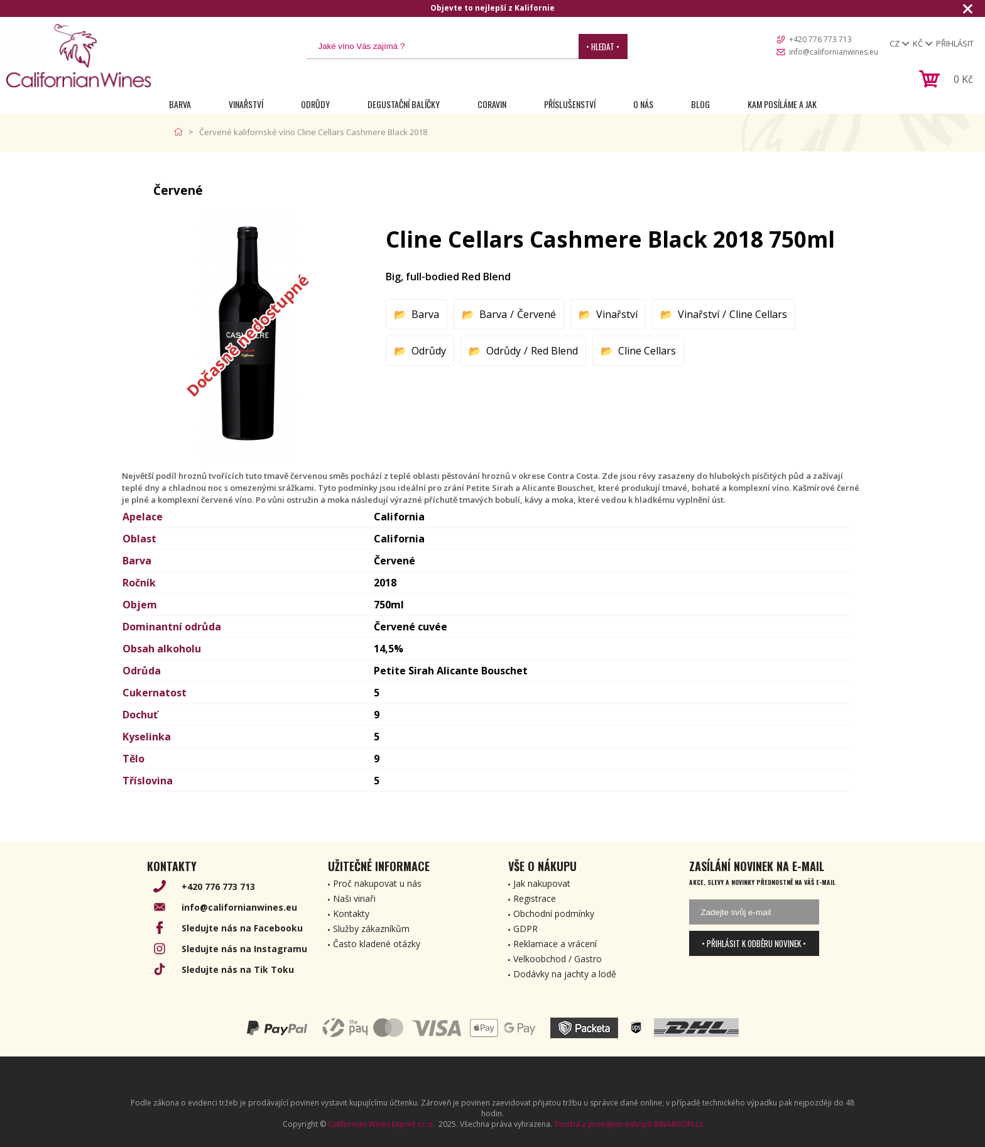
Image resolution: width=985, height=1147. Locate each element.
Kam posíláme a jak (782, 104)
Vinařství (246, 104)
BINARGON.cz (678, 1124)
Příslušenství (570, 104)
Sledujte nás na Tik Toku (238, 969)
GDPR (525, 929)
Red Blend (554, 351)
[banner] (78, 55)
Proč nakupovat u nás (377, 883)
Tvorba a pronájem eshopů (603, 1124)
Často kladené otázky (376, 944)
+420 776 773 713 (820, 39)
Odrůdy (315, 104)
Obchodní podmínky (553, 913)
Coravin (491, 104)
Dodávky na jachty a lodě (564, 974)
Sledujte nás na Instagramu (244, 949)
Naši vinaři (354, 898)
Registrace (534, 898)
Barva (180, 104)
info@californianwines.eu (833, 52)
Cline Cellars (758, 314)
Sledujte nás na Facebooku (242, 928)
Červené (536, 314)
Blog (700, 104)
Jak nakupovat (541, 883)
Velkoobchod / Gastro (557, 959)
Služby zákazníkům (371, 929)
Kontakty (351, 913)
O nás (643, 104)
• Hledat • (602, 46)
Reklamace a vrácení (555, 944)
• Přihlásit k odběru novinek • (754, 943)
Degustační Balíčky (403, 104)
